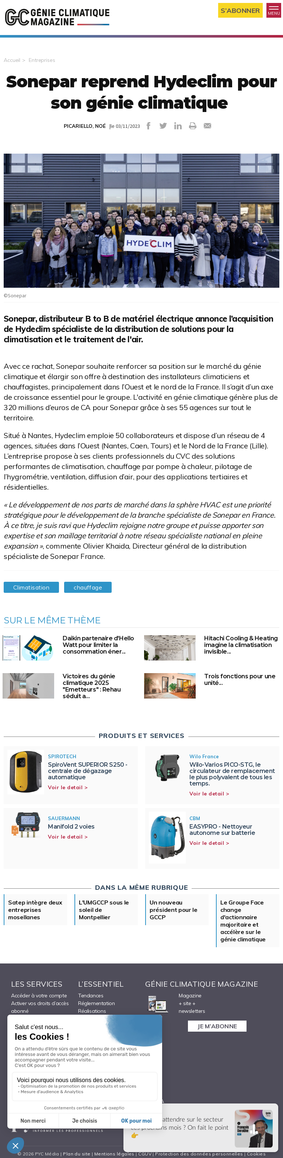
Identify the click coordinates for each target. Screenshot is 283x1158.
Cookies (256, 1154)
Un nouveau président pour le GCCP (174, 910)
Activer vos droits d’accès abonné (40, 1007)
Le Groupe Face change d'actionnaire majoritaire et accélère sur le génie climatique (243, 921)
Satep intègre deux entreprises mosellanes (35, 910)
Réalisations (92, 1011)
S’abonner (240, 10)
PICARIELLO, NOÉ (85, 126)
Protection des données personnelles (199, 1154)
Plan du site (76, 1154)
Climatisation (31, 587)
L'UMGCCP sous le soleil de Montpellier (104, 910)
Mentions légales (114, 1154)
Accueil (12, 60)
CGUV (144, 1154)
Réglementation (96, 1003)
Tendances (90, 995)
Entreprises (42, 60)
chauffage (88, 587)
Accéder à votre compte (39, 995)
